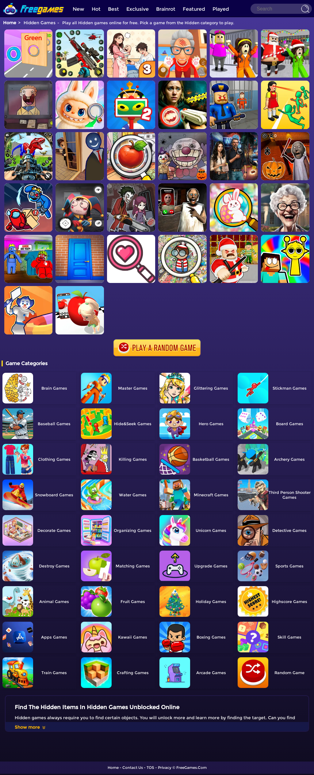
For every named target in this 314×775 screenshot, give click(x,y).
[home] (33, 2)
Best (113, 9)
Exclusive (137, 9)
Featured (194, 9)
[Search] (281, 9)
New (78, 9)
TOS (150, 767)
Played (221, 9)
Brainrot (165, 9)
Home (9, 22)
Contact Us (132, 767)
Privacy (164, 767)
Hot (96, 9)
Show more (30, 727)
